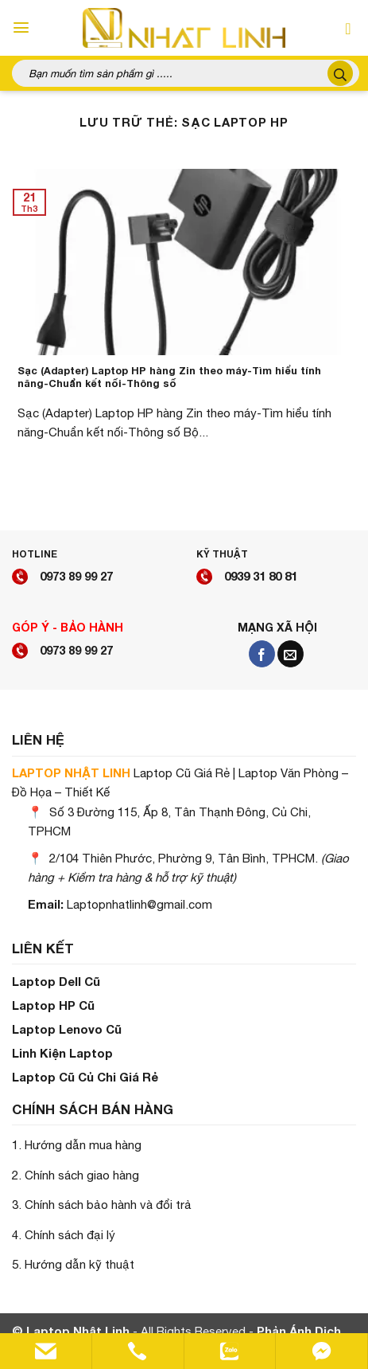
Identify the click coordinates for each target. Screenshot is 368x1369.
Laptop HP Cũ (53, 1005)
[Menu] (21, 27)
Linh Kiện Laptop (62, 1053)
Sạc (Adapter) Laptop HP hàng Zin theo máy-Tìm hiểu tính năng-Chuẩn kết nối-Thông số (169, 377)
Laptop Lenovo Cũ (67, 1029)
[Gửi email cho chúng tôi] (290, 653)
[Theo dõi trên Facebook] (262, 653)
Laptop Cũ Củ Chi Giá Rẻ (85, 1077)
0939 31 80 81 (260, 576)
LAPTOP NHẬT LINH (71, 772)
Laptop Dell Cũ (56, 981)
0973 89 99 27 (76, 576)
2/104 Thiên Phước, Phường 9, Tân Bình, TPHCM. (183, 858)
